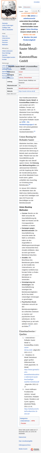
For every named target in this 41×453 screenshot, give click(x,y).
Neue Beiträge (6, 53)
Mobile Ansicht (23, 449)
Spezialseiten (6, 71)
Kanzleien (5, 40)
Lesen (20, 11)
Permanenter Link (7, 76)
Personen (5, 42)
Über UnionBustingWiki (25, 441)
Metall (20, 88)
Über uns (4, 36)
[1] (34, 131)
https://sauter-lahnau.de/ (26, 91)
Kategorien (23, 418)
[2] (29, 184)
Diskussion (27, 7)
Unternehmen (25, 421)
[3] (29, 325)
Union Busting (32, 29)
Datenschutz (22, 437)
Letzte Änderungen (7, 25)
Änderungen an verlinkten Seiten (7, 68)
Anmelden (37, 2)
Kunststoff (35, 88)
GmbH (21, 72)
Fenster (30, 88)
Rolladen (25, 88)
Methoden (5, 44)
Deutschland (28, 77)
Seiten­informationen (8, 78)
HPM (33, 421)
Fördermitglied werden (8, 57)
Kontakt (4, 59)
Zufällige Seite (6, 27)
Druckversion (6, 73)
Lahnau (21, 77)
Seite (20, 7)
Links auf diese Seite (8, 66)
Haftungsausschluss (25, 445)
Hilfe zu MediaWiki (7, 29)
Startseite (5, 23)
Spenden (4, 55)
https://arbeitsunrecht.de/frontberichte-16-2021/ (31, 411)
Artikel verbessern (7, 51)
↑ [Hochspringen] (24, 338)
